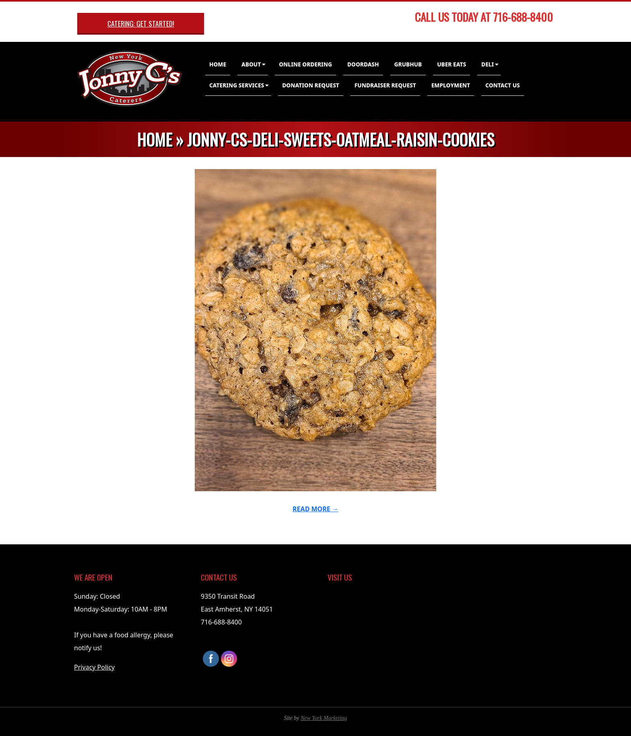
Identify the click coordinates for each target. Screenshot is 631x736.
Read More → (315, 508)
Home (217, 64)
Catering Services (236, 85)
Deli (487, 64)
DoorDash (363, 64)
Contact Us (502, 85)
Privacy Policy (94, 667)
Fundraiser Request (385, 85)
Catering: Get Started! (140, 23)
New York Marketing (324, 718)
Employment (450, 85)
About (251, 64)
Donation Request (310, 85)
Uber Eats (451, 64)
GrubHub (408, 64)
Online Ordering (305, 64)
